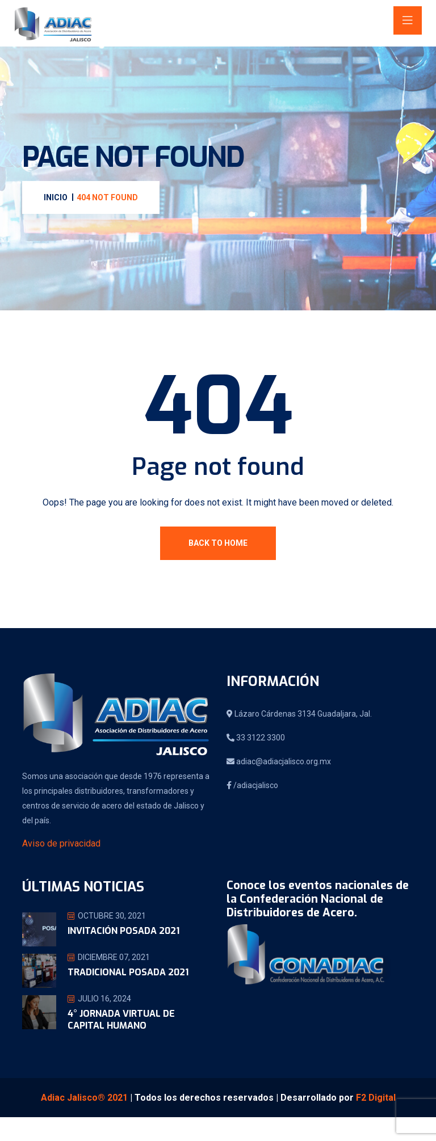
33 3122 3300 (256, 737)
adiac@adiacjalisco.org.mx (279, 761)
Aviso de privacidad (61, 843)
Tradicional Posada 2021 (128, 972)
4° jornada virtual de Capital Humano (121, 1019)
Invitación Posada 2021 (123, 931)
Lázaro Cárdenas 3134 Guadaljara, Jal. (299, 713)
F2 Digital (376, 1097)
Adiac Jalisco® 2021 (84, 1097)
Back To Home (218, 543)
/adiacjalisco (252, 785)
